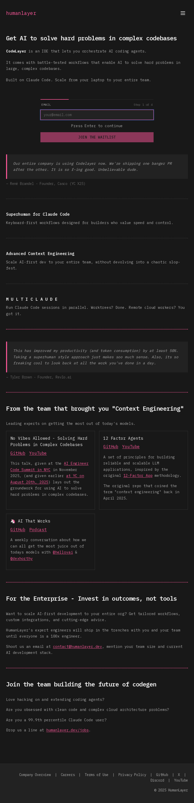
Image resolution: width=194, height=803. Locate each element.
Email (46, 104)
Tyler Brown (21, 377)
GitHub (17, 453)
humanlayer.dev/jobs (67, 730)
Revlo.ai (63, 377)
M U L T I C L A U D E (31, 299)
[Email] (97, 115)
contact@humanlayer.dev (77, 646)
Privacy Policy (132, 774)
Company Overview (35, 774)
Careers (68, 774)
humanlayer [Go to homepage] (21, 13)
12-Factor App (138, 475)
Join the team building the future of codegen (81, 684)
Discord (157, 780)
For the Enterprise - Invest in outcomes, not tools (91, 598)
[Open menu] (183, 13)
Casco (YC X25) (71, 183)
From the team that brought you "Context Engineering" (95, 408)
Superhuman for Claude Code (38, 214)
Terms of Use (96, 774)
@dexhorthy (21, 558)
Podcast (38, 529)
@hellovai (63, 552)
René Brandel (22, 183)
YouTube (38, 453)
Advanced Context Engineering (40, 253)
